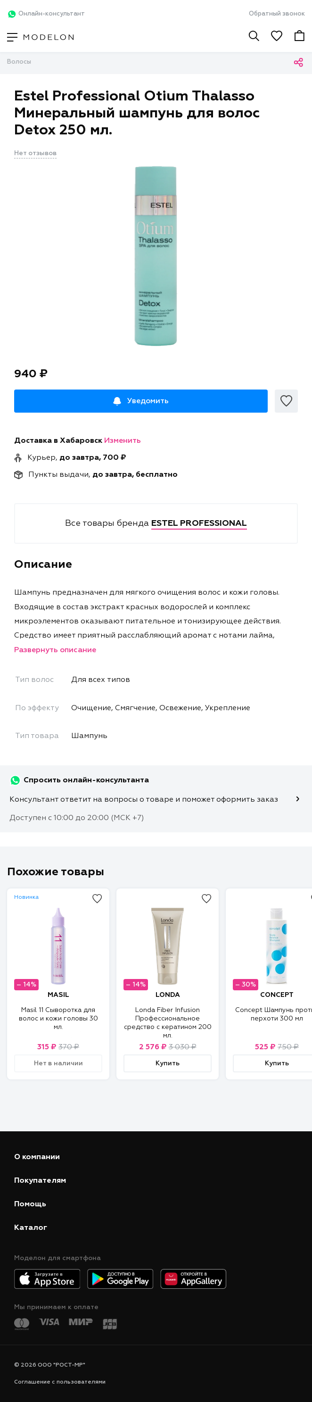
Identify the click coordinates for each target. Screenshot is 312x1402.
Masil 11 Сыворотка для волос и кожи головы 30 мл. (58, 1018)
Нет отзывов (35, 153)
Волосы (19, 62)
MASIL (58, 995)
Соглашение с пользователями (60, 1382)
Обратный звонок (277, 14)
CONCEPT (277, 995)
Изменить (122, 441)
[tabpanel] (156, 256)
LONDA (168, 995)
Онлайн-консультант (46, 14)
